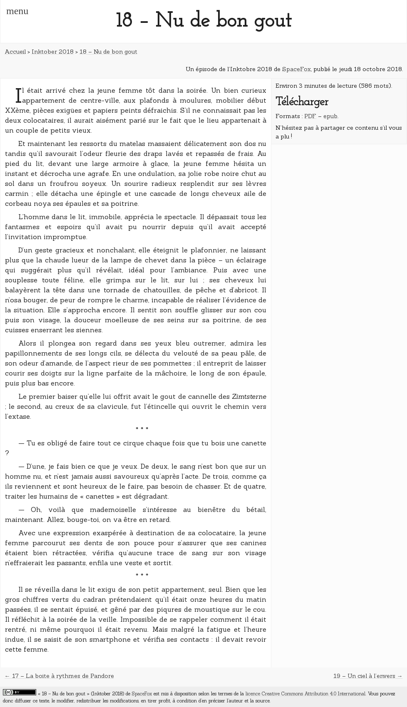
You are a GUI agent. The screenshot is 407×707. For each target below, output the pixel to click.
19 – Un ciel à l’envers (364, 676)
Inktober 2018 (53, 51)
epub (330, 116)
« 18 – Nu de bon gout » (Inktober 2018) (81, 694)
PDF (310, 116)
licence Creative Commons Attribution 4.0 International (305, 694)
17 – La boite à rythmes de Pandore (63, 676)
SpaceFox (296, 69)
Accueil (15, 51)
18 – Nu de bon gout (108, 51)
